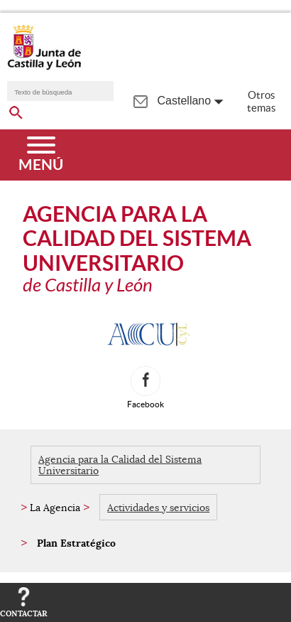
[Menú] (41, 155)
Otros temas (261, 101)
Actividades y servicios (158, 507)
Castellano (185, 101)
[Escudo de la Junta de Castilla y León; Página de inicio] (44, 67)
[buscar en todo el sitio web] (16, 110)
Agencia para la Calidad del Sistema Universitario (120, 465)
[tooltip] (140, 100)
